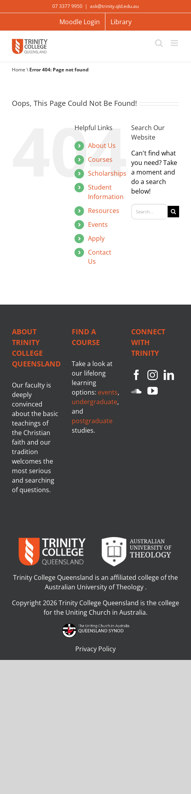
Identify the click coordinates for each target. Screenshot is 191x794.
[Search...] (149, 211)
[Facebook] (136, 375)
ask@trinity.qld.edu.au (114, 6)
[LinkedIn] (169, 375)
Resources (103, 210)
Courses (100, 159)
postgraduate (92, 420)
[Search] (173, 211)
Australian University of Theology (95, 587)
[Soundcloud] (136, 390)
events (108, 392)
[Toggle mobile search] (159, 43)
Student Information (106, 192)
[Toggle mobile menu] (175, 43)
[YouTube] (152, 390)
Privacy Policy (95, 648)
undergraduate (94, 401)
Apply (96, 238)
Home (18, 69)
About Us (102, 145)
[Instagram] (152, 375)
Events (98, 224)
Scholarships (107, 173)
